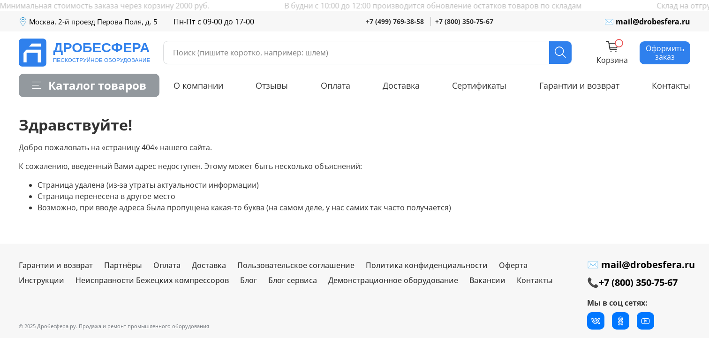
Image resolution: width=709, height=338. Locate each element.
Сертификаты (479, 85)
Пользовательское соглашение (295, 265)
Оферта (513, 265)
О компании (198, 85)
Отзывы (272, 85)
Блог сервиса (292, 280)
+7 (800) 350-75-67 (464, 21)
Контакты (671, 85)
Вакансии (487, 280)
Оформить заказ (665, 52)
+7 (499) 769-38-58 (395, 21)
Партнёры (123, 265)
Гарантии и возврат (579, 85)
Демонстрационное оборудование (393, 280)
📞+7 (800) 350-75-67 (632, 282)
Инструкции (41, 280)
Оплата (335, 85)
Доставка (401, 85)
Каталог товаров (89, 85)
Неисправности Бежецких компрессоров (152, 280)
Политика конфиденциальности (427, 265)
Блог (248, 280)
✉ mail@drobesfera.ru (647, 21)
